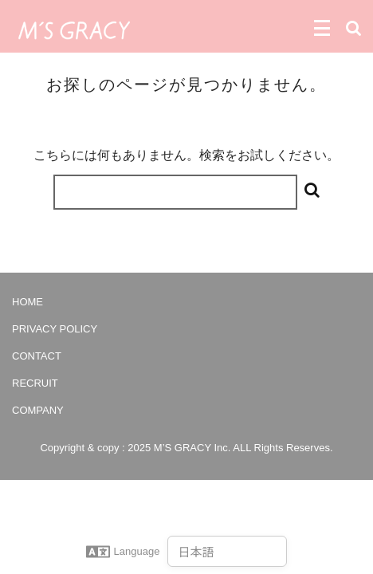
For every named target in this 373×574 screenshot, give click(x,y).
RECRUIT (35, 383)
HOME (27, 302)
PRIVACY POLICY (54, 329)
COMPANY (38, 410)
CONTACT (36, 356)
